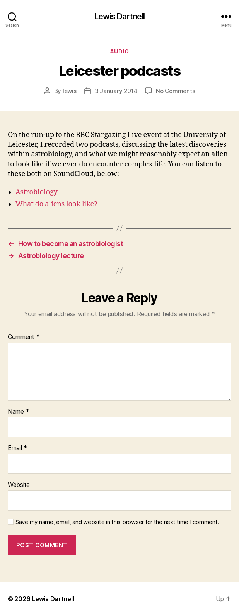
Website (19, 484)
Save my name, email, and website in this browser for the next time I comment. (117, 522)
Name (18, 411)
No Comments (175, 90)
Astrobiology (36, 192)
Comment (24, 337)
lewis (70, 90)
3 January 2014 (116, 90)
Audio (119, 51)
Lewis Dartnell (119, 16)
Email (17, 448)
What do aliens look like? (56, 204)
